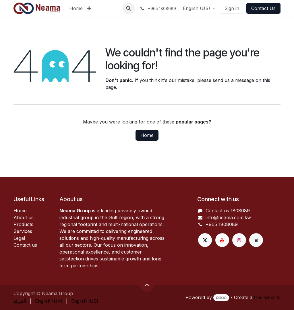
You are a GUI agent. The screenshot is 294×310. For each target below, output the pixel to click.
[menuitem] (76, 8)
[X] (205, 240)
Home (147, 135)
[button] (129, 8)
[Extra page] (256, 240)
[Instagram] (239, 240)
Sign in (232, 8)
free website (267, 297)
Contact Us (263, 8)
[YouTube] (222, 240)
